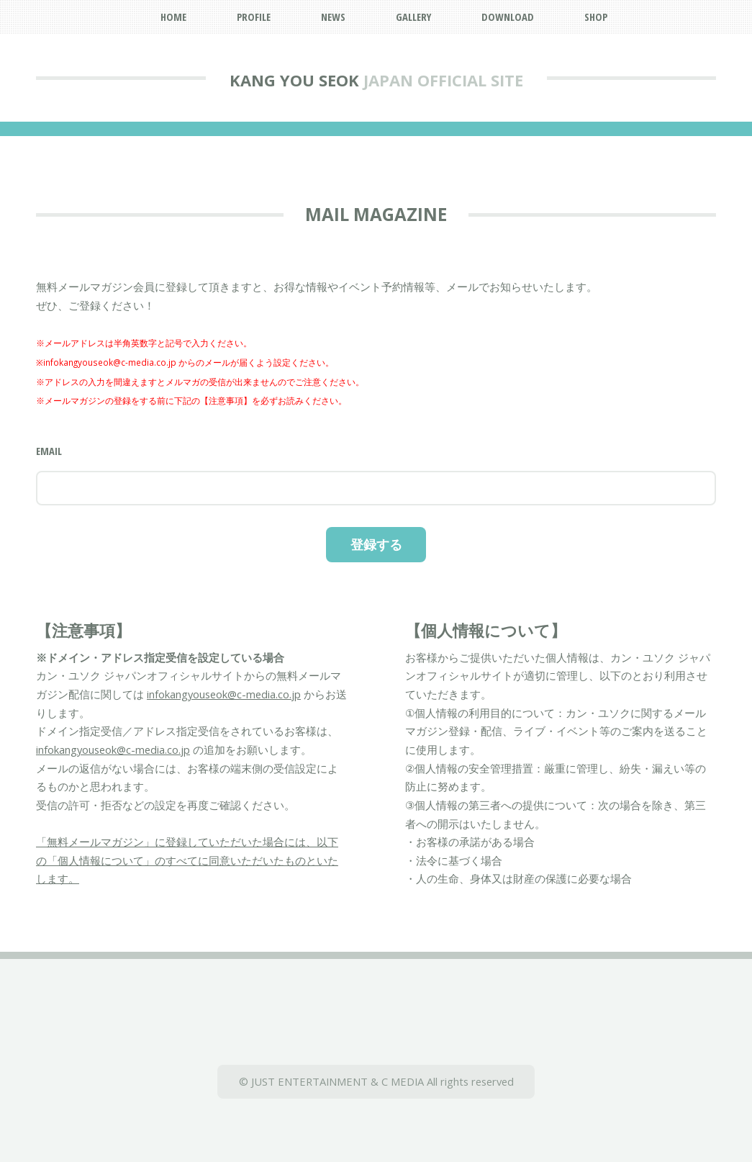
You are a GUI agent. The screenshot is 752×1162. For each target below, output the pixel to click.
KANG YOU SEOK (294, 80)
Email (49, 450)
